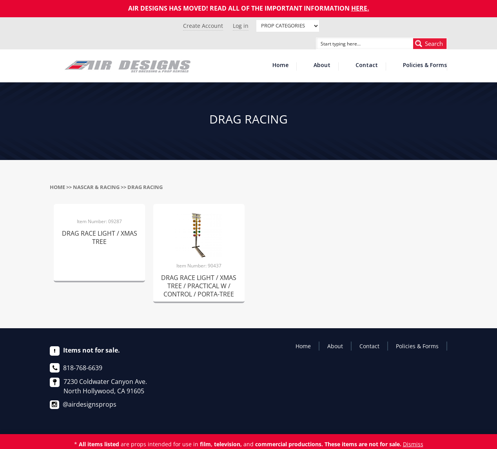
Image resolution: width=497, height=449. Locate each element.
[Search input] (356, 43)
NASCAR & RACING (96, 187)
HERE (359, 8)
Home (280, 65)
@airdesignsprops (89, 404)
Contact (367, 65)
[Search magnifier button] (430, 43)
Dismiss (413, 444)
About (322, 65)
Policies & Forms (425, 65)
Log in (240, 25)
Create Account (203, 25)
